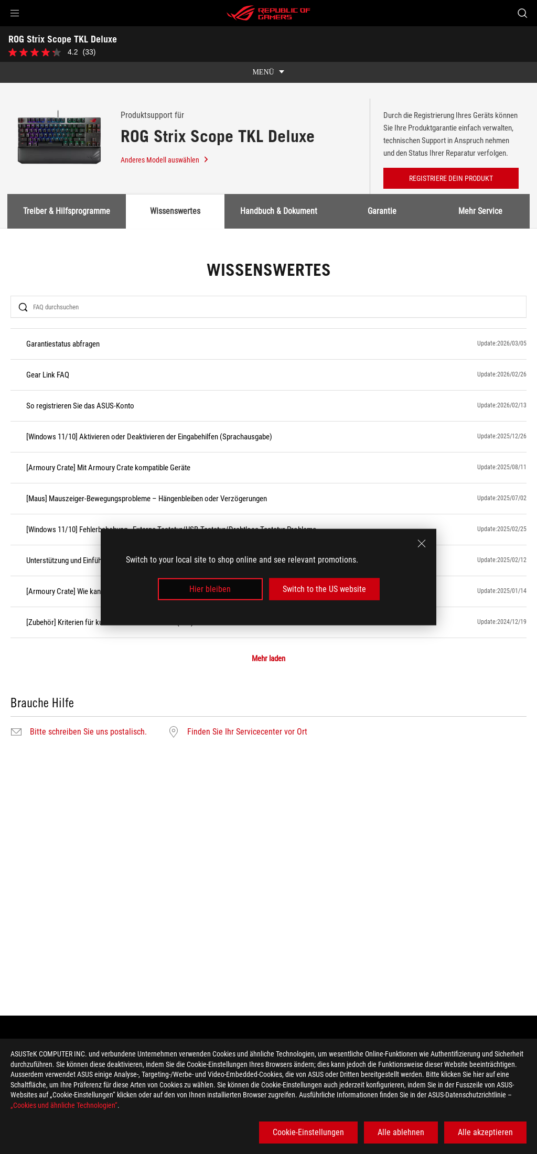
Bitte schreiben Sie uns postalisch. (88, 732)
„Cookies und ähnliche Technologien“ (63, 1105)
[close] (421, 543)
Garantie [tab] (382, 211)
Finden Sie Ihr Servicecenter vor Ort (247, 732)
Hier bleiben (210, 589)
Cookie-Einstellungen (308, 1132)
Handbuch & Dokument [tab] (278, 211)
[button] (14, 13)
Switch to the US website (324, 589)
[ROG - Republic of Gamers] (268, 13)
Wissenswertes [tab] (175, 211)
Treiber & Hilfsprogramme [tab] (66, 211)
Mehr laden (268, 658)
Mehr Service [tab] (481, 211)
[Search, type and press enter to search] (522, 13)
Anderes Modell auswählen (165, 160)
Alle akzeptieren (485, 1132)
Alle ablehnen (401, 1132)
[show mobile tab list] (268, 72)
